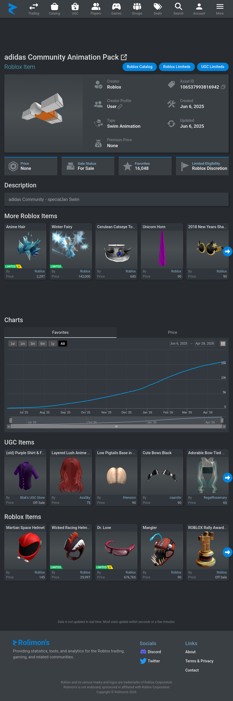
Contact (192, 670)
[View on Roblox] (123, 57)
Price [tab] (172, 332)
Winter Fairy (62, 227)
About (190, 652)
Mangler (150, 527)
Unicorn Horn (154, 227)
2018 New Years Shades (209, 227)
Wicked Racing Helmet (71, 527)
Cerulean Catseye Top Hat (119, 227)
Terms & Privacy (199, 661)
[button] (139, 67)
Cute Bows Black (157, 453)
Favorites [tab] (60, 332)
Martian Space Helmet (25, 527)
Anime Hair (15, 227)
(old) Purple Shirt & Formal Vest (33, 453)
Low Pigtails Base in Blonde (121, 453)
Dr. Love (104, 527)
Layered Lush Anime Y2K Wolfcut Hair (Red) (89, 453)
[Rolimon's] (13, 9)
